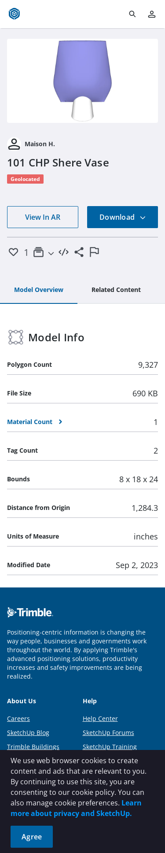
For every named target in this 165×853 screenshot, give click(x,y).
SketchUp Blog (28, 732)
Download (122, 217)
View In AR (42, 217)
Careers (18, 718)
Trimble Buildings (33, 746)
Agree (32, 837)
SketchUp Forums (108, 732)
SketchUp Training (110, 746)
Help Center (100, 718)
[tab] (38, 290)
